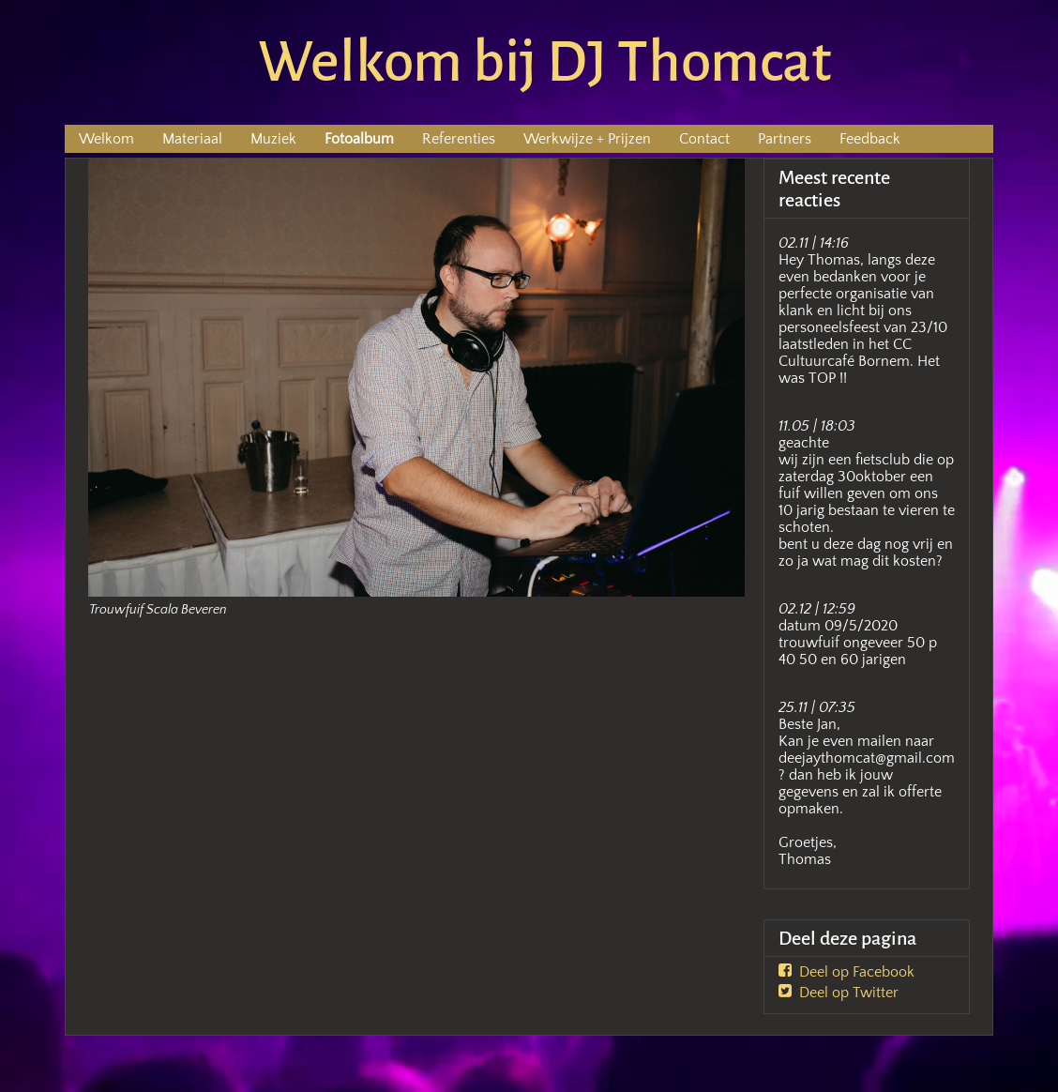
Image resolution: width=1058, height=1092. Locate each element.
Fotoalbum (359, 138)
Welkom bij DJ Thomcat (545, 62)
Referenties (458, 138)
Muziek (273, 138)
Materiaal (192, 138)
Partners (784, 138)
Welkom (106, 138)
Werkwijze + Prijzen (587, 138)
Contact (704, 138)
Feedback (869, 138)
